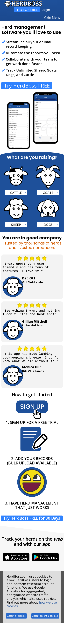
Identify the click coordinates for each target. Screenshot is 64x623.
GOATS (48, 192)
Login (46, 9)
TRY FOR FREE (27, 9)
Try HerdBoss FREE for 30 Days (31, 518)
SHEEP (16, 224)
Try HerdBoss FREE (27, 85)
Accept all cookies (16, 615)
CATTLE (16, 192)
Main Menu (52, 17)
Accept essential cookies (45, 615)
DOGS (48, 224)
